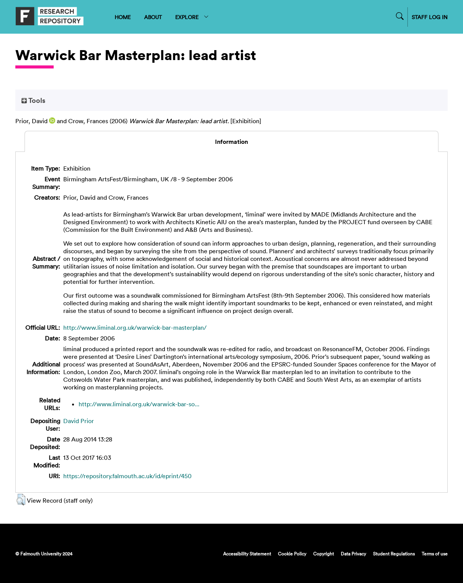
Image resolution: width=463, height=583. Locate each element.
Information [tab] (231, 141)
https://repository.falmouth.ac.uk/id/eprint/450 (127, 476)
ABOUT (153, 17)
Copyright (323, 553)
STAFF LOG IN (430, 17)
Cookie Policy (292, 553)
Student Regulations (394, 553)
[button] (20, 499)
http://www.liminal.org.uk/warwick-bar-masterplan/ (135, 327)
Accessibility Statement (247, 553)
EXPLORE (192, 17)
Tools (33, 100)
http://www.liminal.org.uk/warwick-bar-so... (139, 404)
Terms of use (435, 553)
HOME (123, 17)
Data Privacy (353, 553)
